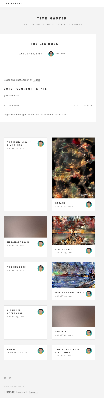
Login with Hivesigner (16, 114)
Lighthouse (64, 249)
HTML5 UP (9, 392)
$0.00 (90, 105)
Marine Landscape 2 (69, 292)
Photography (11, 105)
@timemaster (11, 95)
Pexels (36, 79)
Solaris (61, 331)
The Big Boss (44, 44)
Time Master (13, 4)
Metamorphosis (18, 242)
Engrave (33, 392)
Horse (11, 349)
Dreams (60, 203)
